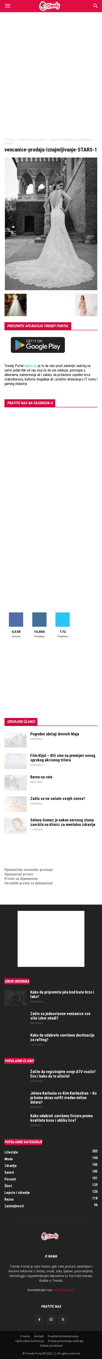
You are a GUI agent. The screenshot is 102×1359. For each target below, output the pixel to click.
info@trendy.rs (64, 1290)
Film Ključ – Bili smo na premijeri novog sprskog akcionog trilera (62, 757)
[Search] (96, 6)
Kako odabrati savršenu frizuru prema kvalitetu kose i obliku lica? (61, 1118)
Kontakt (39, 1336)
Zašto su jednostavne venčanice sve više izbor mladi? (60, 1015)
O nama (25, 1336)
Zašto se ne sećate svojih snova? (57, 798)
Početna (9, 139)
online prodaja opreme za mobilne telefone (37, 856)
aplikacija (30, 366)
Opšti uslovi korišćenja (29, 1341)
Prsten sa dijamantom (21, 879)
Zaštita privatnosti (51, 1346)
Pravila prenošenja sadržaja (65, 1341)
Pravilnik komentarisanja (63, 1336)
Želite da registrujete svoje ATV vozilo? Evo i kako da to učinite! (63, 1073)
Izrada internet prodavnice (24, 852)
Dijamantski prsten (18, 874)
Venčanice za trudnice (32, 139)
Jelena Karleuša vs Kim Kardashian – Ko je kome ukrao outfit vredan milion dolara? (63, 1097)
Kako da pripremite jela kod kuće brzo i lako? (62, 994)
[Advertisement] (51, 65)
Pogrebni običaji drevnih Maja (54, 734)
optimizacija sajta (17, 843)
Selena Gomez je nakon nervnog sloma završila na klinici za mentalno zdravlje (62, 822)
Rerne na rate (41, 777)
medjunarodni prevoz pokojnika (28, 861)
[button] (7, 6)
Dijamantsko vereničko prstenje (28, 865)
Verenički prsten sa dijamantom (28, 883)
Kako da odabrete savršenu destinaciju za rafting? (62, 1037)
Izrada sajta (13, 847)
